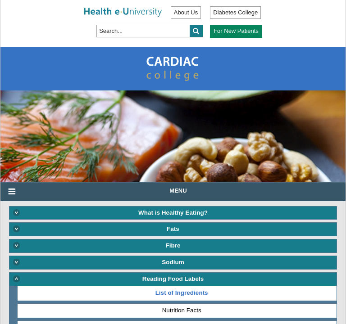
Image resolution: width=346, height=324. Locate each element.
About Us (186, 12)
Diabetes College (235, 12)
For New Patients (236, 30)
